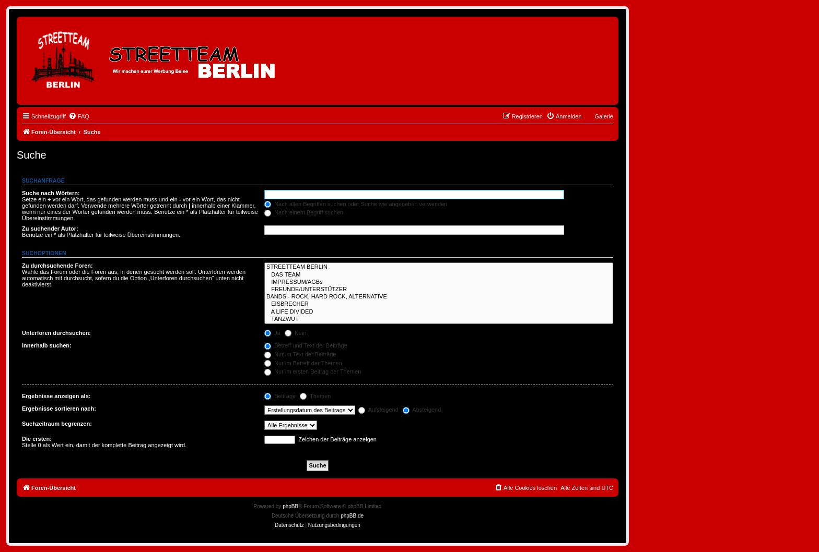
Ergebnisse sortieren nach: (59, 408)
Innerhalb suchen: (47, 345)
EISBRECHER (438, 304)
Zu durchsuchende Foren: (57, 265)
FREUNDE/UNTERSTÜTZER (438, 289)
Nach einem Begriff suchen (303, 212)
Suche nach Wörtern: (51, 193)
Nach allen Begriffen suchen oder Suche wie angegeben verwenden (355, 204)
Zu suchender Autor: (50, 228)
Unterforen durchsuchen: (56, 333)
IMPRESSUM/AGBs (438, 282)
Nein (296, 333)
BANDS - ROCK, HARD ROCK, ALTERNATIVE (438, 297)
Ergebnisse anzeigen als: (56, 396)
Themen (315, 396)
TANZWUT (438, 319)
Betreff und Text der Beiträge (305, 345)
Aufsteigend (378, 409)
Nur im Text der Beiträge (300, 354)
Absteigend (422, 409)
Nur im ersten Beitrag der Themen (312, 371)
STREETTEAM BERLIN (438, 267)
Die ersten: (37, 439)
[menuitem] (78, 116)
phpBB (290, 506)
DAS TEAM (438, 275)
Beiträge (280, 396)
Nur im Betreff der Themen (303, 363)
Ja (272, 333)
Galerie (604, 116)
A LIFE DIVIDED (438, 312)
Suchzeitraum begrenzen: (57, 424)
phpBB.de (352, 516)
